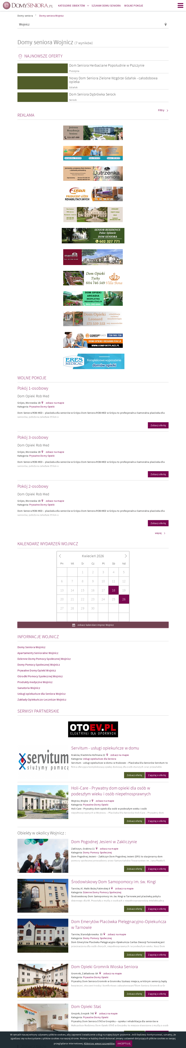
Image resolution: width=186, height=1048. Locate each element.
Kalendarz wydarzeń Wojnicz (47, 543)
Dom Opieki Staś (86, 1006)
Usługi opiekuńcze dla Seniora (99, 758)
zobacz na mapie (54, 402)
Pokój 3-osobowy (32, 437)
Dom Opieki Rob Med (33, 396)
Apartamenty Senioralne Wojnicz (37, 653)
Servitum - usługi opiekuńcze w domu (105, 748)
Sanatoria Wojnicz (28, 688)
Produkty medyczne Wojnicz (34, 682)
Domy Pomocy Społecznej (97, 852)
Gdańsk (73, 87)
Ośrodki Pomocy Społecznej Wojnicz (40, 676)
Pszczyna (74, 71)
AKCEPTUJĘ (124, 1043)
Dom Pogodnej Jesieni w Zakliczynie (104, 841)
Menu (180, 5)
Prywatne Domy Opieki (41, 406)
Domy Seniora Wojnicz (31, 647)
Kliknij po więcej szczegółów (99, 1043)
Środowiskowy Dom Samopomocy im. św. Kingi (113, 881)
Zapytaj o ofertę (157, 775)
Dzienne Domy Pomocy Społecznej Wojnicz (44, 659)
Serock (73, 100)
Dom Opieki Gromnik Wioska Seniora (104, 966)
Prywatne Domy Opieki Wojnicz (36, 670)
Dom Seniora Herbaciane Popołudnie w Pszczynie (106, 65)
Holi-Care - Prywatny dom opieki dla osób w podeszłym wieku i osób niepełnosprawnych (111, 791)
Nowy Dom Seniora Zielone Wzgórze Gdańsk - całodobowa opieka (113, 80)
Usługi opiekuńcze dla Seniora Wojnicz (41, 693)
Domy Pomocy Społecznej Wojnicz (38, 664)
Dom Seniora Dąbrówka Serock (92, 94)
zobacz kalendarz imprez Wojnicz (95, 625)
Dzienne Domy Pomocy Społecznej (102, 892)
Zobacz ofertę (158, 425)
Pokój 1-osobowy (32, 388)
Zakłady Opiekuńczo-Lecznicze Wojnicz (41, 699)
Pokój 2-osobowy (32, 486)
